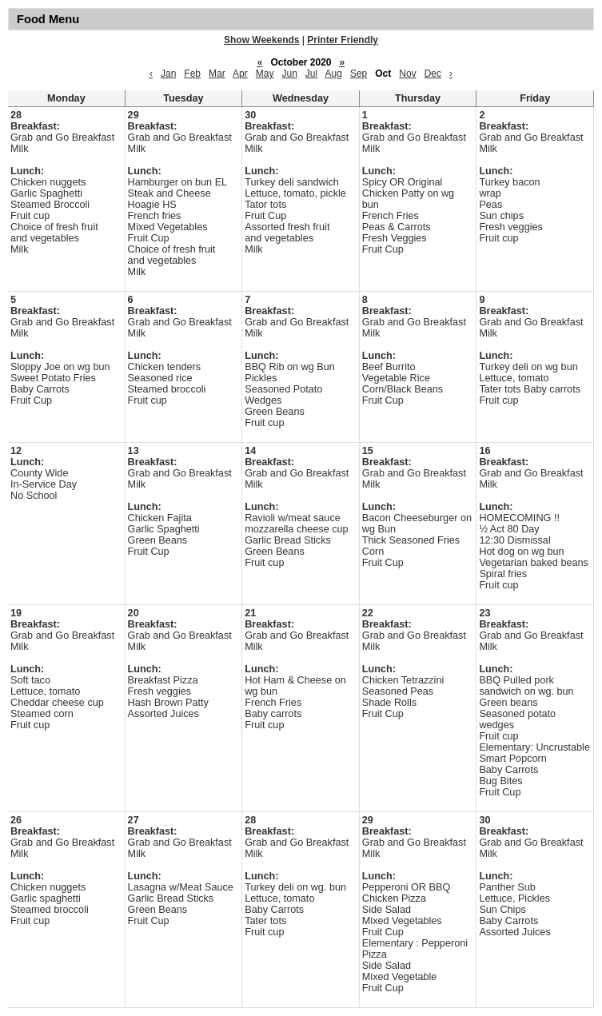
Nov (407, 73)
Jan (168, 73)
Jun (289, 73)
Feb (192, 73)
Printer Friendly (342, 40)
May (265, 73)
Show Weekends (261, 40)
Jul (311, 73)
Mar (217, 73)
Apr (240, 73)
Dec (433, 73)
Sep (358, 73)
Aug (333, 73)
